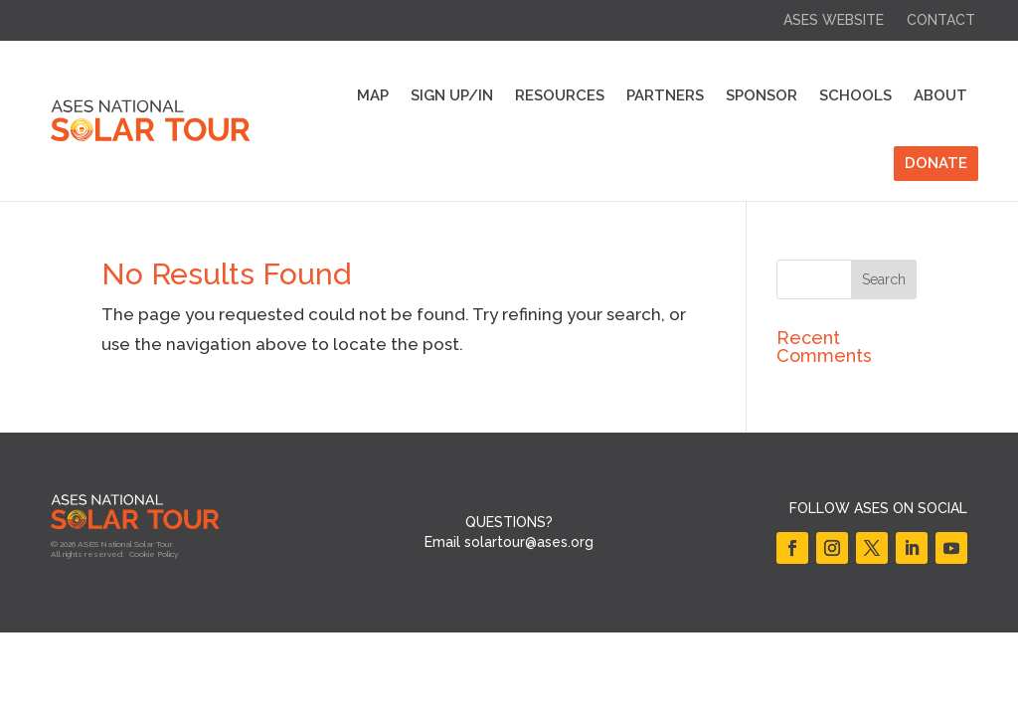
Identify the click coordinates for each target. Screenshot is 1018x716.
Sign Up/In (452, 95)
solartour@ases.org (529, 542)
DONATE (936, 163)
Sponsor (761, 95)
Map (373, 95)
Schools (855, 95)
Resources (559, 95)
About (940, 95)
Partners (665, 95)
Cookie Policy (153, 554)
